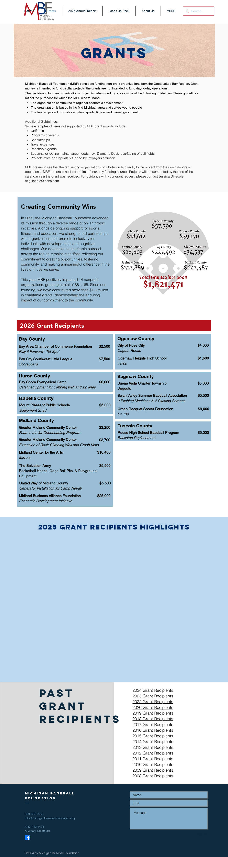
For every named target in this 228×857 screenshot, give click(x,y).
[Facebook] (27, 837)
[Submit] (193, 834)
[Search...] (198, 11)
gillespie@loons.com (44, 181)
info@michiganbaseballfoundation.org (50, 818)
